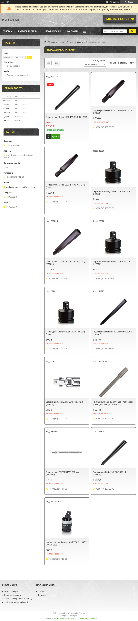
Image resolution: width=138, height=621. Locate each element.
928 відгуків (114, 2)
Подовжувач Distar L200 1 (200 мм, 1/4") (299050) (112, 111)
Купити (55, 136)
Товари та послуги (56, 42)
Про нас (41, 591)
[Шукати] (132, 31)
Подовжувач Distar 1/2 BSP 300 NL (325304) (109, 473)
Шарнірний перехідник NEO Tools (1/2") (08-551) (65, 403)
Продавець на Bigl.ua (69, 616)
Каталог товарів (27, 31)
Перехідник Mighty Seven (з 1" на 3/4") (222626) (111, 192)
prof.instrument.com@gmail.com (20, 187)
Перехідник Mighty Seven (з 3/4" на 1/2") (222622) (65, 332)
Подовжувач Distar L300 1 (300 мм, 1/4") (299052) (65, 186)
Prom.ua (82, 613)
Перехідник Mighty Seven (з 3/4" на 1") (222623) (111, 262)
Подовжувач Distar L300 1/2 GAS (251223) (66, 117)
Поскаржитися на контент (64, 618)
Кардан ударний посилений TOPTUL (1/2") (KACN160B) (66, 543)
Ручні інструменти (75, 42)
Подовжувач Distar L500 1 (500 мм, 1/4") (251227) (112, 332)
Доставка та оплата (12, 595)
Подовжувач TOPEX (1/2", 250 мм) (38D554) (62, 473)
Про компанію (53, 31)
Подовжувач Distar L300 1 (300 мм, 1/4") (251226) (65, 262)
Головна (8, 31)
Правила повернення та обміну (18, 599)
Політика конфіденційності (16, 602)
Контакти (72, 31)
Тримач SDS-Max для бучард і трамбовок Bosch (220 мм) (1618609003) (113, 403)
